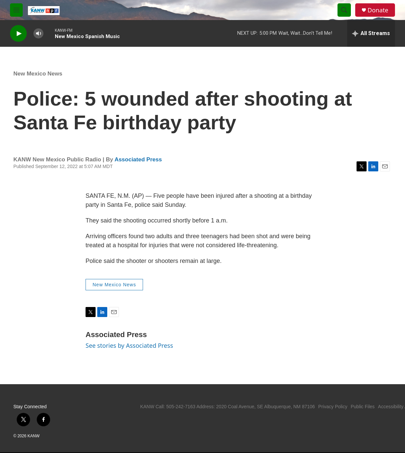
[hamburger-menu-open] (16, 10)
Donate (378, 10)
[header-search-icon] (344, 10)
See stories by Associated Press (129, 345)
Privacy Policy (332, 406)
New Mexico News (37, 73)
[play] (18, 33)
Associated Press (138, 159)
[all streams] (371, 33)
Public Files (363, 406)
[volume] (38, 33)
